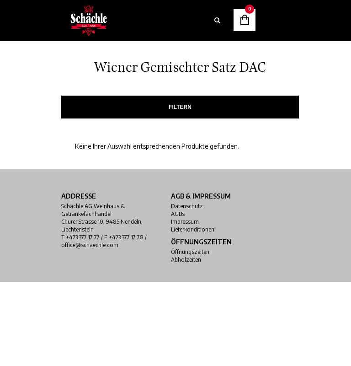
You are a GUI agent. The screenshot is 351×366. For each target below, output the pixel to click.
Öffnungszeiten (190, 251)
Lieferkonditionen (192, 229)
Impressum (185, 221)
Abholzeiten (186, 259)
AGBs (178, 213)
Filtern (180, 107)
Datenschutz (187, 206)
